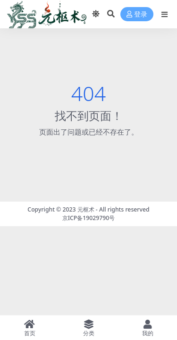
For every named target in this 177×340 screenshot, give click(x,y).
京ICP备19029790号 (88, 218)
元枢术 (85, 209)
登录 (136, 14)
